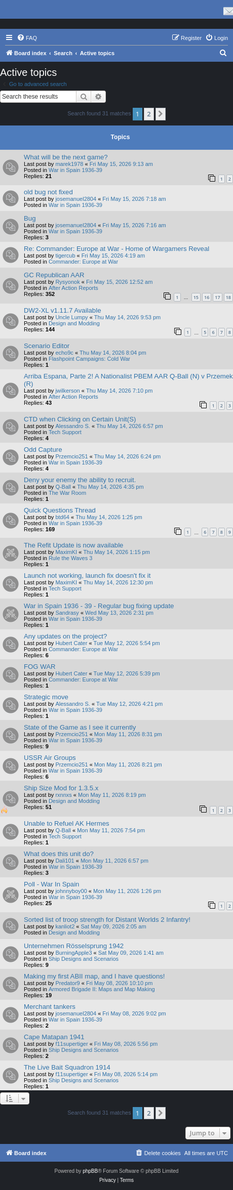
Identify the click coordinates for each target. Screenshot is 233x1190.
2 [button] (148, 113)
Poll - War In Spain (51, 884)
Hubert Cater (71, 643)
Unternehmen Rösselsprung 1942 (74, 946)
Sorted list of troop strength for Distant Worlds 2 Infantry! (107, 919)
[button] (161, 114)
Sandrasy (67, 613)
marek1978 (69, 164)
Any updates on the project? (65, 636)
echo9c (64, 353)
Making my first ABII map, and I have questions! (94, 976)
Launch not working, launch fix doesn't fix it (87, 575)
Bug (29, 218)
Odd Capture (43, 449)
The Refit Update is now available (73, 545)
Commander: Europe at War (83, 262)
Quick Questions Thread (60, 510)
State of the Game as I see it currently (80, 727)
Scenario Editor (46, 346)
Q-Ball (63, 487)
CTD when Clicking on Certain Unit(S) (80, 419)
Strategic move (46, 697)
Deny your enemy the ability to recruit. (80, 480)
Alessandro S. (72, 426)
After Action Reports (73, 288)
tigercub (65, 255)
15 (196, 297)
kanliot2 (64, 926)
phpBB (90, 1171)
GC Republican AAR (54, 275)
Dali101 (64, 861)
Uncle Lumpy (71, 317)
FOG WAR (40, 666)
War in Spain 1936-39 (75, 170)
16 (206, 297)
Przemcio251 (71, 456)
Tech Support (65, 432)
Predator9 (67, 983)
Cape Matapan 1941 (54, 1037)
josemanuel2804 (75, 199)
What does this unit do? (59, 854)
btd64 (62, 517)
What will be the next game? (66, 157)
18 (228, 297)
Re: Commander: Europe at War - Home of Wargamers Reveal (116, 248)
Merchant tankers (49, 1006)
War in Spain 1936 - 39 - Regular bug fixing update (99, 606)
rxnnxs (63, 795)
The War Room (67, 493)
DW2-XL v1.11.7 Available (62, 310)
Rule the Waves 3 (70, 558)
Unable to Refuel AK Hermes (66, 823)
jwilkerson (67, 391)
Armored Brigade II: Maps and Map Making (102, 989)
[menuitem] (27, 38)
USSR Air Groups (50, 757)
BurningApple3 (73, 953)
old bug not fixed (48, 192)
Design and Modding (74, 323)
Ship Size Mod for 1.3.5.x (61, 788)
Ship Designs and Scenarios (84, 959)
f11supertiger (71, 1044)
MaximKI (66, 552)
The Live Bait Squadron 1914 (67, 1067)
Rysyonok (67, 282)
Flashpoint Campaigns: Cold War (89, 359)
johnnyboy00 (71, 891)
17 (217, 297)
